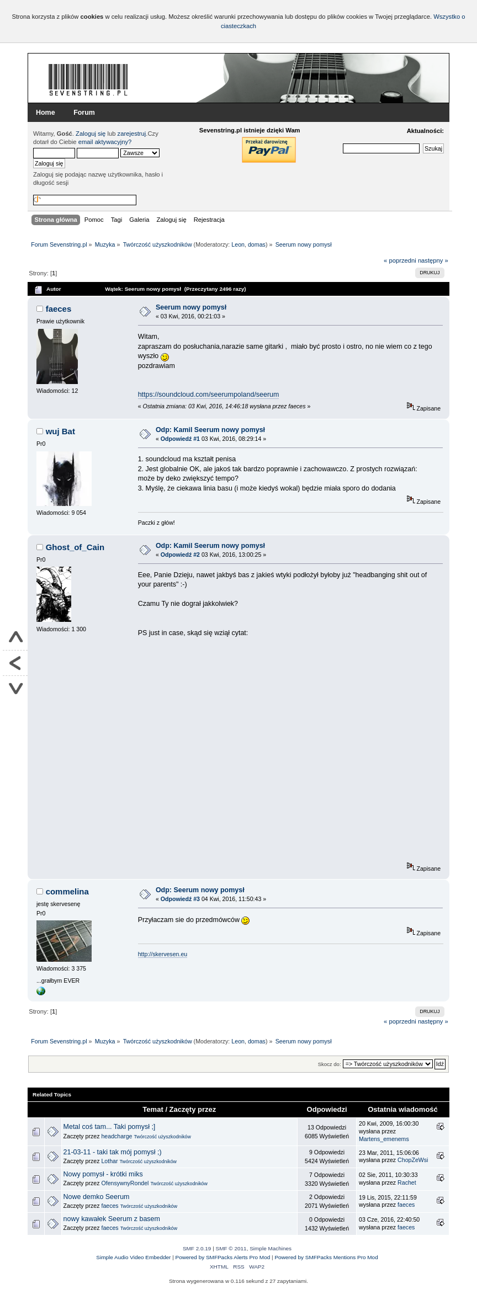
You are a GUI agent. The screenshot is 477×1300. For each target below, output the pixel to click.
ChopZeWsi (413, 1160)
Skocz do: (329, 1064)
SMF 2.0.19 (197, 1248)
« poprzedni (400, 260)
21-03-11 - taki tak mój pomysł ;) (112, 1152)
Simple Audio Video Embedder (133, 1257)
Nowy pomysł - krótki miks (103, 1174)
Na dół (15, 688)
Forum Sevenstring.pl (88, 79)
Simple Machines (271, 1248)
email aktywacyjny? (105, 141)
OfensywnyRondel (125, 1183)
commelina (67, 891)
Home (45, 112)
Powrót (15, 663)
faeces (59, 308)
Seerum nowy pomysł (191, 307)
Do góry (15, 638)
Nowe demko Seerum (96, 1197)
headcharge (116, 1136)
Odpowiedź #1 (180, 438)
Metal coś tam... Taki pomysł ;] (109, 1127)
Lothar (109, 1161)
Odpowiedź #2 (180, 554)
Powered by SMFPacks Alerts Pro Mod (223, 1257)
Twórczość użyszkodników (162, 1136)
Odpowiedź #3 (180, 899)
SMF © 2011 (231, 1248)
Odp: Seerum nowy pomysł (200, 890)
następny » (433, 260)
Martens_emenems (384, 1139)
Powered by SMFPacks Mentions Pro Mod (326, 1257)
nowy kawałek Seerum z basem (111, 1219)
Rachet (407, 1182)
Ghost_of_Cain (75, 547)
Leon (238, 244)
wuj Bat (60, 431)
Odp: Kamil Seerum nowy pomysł (210, 430)
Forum (84, 112)
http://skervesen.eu (163, 954)
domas (257, 244)
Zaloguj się (90, 133)
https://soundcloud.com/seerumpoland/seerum (208, 394)
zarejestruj (132, 133)
